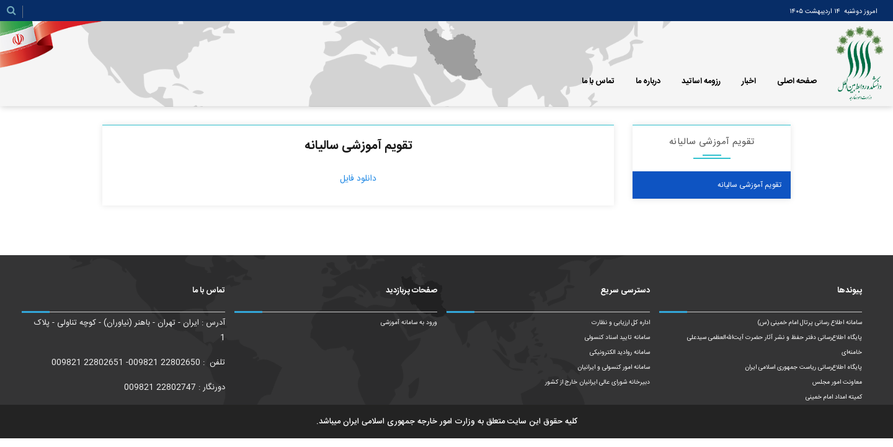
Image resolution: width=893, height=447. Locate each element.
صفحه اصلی (797, 81)
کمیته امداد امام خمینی (834, 397)
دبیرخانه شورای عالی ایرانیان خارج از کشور (597, 382)
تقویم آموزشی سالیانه (749, 185)
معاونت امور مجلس (837, 382)
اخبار (749, 81)
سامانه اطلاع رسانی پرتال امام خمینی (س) (810, 323)
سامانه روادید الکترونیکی (620, 353)
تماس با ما (598, 81)
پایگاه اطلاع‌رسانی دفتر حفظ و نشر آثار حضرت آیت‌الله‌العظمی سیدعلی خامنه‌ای (774, 345)
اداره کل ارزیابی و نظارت (621, 323)
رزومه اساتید (701, 81)
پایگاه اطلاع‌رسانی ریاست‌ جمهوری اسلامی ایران (803, 367)
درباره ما (648, 81)
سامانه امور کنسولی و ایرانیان (613, 367)
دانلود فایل (358, 178)
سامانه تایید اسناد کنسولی (617, 338)
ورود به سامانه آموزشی (409, 323)
